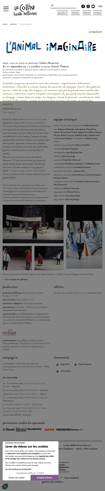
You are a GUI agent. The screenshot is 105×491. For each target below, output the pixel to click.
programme (64, 364)
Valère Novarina (28, 123)
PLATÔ (15, 296)
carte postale (65, 371)
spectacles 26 (63, 13)
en (100, 6)
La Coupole (25, 404)
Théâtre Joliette (31, 390)
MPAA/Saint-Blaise (11, 188)
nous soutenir (71, 478)
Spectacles (13, 24)
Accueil (5, 24)
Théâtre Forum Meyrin (28, 394)
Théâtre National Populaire (36, 397)
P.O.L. (81, 293)
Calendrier (75, 13)
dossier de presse (84, 364)
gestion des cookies (52, 482)
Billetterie (87, 13)
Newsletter (98, 13)
